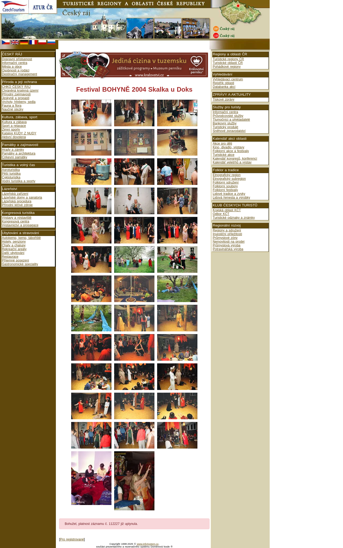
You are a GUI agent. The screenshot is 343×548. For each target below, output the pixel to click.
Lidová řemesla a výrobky (231, 197)
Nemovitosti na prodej (228, 241)
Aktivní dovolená (14, 137)
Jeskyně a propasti (15, 98)
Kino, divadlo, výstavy (228, 147)
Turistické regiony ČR (228, 59)
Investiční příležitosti (227, 234)
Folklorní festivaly (225, 190)
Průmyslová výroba (226, 245)
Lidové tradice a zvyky (229, 194)
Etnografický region (227, 175)
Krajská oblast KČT (227, 210)
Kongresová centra (15, 221)
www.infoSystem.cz (147, 544)
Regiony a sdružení (227, 230)
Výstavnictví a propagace (20, 225)
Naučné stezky (12, 109)
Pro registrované (72, 539)
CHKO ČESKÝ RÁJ (16, 87)
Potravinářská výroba (228, 249)
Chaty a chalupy (14, 245)
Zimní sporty (11, 129)
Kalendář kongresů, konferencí (235, 158)
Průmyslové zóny (225, 238)
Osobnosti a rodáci (15, 70)
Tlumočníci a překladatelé (231, 119)
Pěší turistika (11, 173)
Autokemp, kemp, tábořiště (21, 238)
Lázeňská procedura (16, 201)
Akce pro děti (222, 143)
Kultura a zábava (14, 122)
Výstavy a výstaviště (16, 218)
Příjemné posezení (15, 260)
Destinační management (19, 74)
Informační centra (14, 63)
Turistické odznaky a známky (234, 218)
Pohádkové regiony (227, 67)
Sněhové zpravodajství (229, 131)
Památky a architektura (18, 153)
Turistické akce (223, 155)
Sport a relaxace (14, 126)
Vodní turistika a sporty (18, 181)
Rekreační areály (14, 249)
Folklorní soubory (225, 186)
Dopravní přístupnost (17, 59)
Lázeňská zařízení (15, 194)
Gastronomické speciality (20, 264)
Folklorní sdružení (226, 182)
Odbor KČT (221, 214)
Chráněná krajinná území (20, 90)
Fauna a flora (11, 106)
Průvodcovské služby (228, 116)
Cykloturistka (11, 177)
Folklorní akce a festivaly (231, 151)
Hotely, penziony (14, 241)
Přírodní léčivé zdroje (17, 205)
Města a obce (12, 67)
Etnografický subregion (229, 179)
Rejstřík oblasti (223, 83)
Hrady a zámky (13, 150)
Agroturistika (11, 170)
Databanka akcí (224, 87)
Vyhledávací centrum (228, 79)
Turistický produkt (225, 127)
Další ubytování (13, 253)
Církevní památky (14, 157)
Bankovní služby (224, 123)
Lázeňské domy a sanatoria (22, 197)
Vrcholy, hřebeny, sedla (18, 102)
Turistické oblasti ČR (228, 63)
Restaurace (10, 257)
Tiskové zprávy (223, 99)
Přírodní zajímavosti (16, 94)
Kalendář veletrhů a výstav (232, 162)
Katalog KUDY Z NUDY (19, 133)
